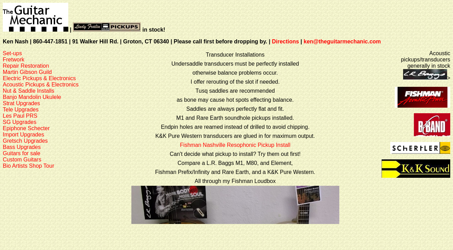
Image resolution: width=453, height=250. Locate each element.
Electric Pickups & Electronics (39, 78)
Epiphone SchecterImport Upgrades (26, 131)
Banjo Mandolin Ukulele (32, 97)
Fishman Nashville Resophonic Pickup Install (235, 145)
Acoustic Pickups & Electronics (41, 85)
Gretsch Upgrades (25, 141)
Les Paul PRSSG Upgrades (20, 119)
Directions (285, 41)
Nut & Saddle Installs (28, 91)
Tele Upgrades (20, 109)
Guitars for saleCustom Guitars (22, 156)
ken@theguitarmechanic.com (342, 41)
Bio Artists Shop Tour (28, 166)
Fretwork (13, 59)
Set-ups (12, 53)
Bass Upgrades (22, 147)
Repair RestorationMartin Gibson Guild (27, 69)
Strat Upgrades (21, 103)
